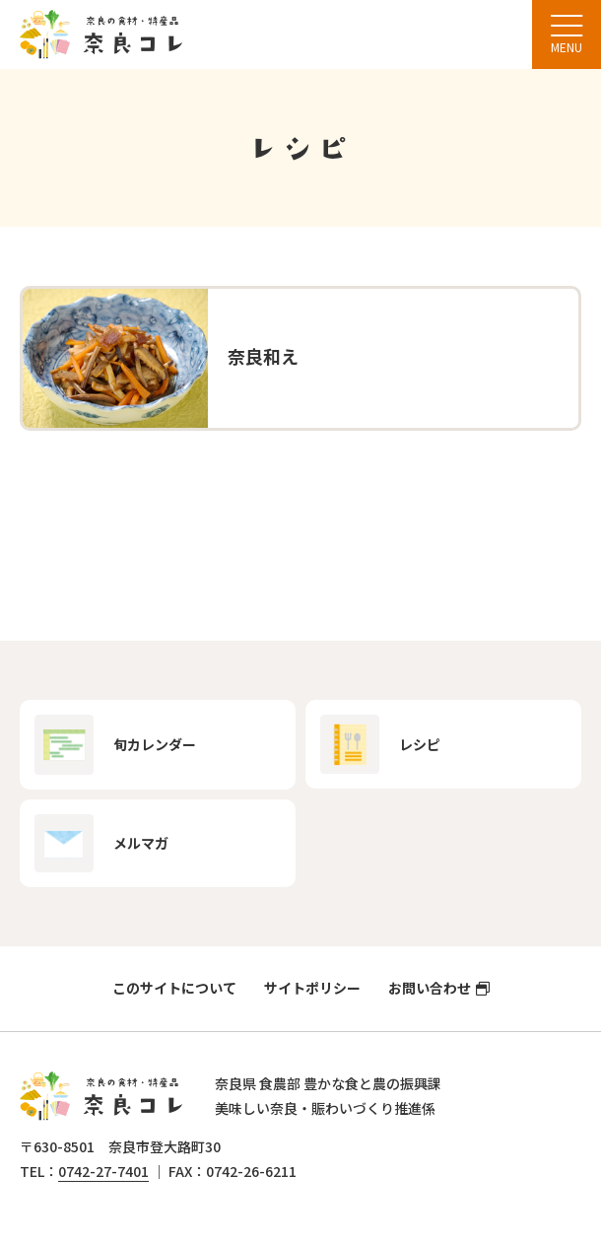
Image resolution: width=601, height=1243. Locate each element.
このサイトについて (174, 988)
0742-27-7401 (103, 1171)
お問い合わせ (429, 988)
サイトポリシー (312, 988)
